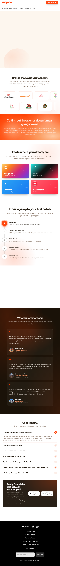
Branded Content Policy (30, 545)
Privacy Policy (30, 534)
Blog (34, 8)
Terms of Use (30, 538)
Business (28, 8)
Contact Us (30, 548)
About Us (5, 8)
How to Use (13, 8)
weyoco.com (30, 531)
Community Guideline (30, 541)
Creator (21, 8)
